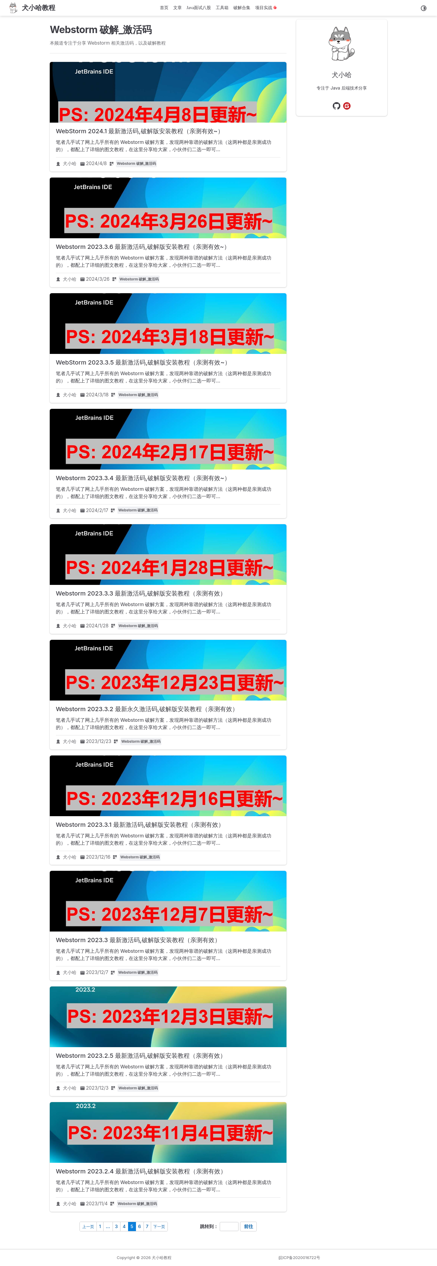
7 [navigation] (147, 1226)
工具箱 (222, 7)
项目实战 (266, 7)
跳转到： (209, 1226)
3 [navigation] (116, 1226)
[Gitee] (347, 106)
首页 (164, 7)
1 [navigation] (100, 1226)
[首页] (31, 8)
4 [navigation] (124, 1226)
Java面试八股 (199, 7)
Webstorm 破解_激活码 (136, 163)
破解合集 (241, 7)
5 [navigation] (131, 1226)
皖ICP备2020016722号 (299, 1257)
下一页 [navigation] (159, 1226)
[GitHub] (336, 106)
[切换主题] (424, 8)
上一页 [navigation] (88, 1226)
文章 (177, 7)
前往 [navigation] (248, 1226)
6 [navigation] (139, 1226)
